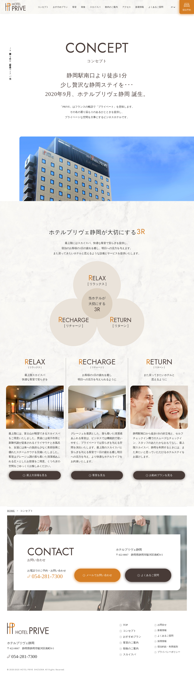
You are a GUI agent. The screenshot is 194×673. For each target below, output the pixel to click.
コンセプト (43, 7)
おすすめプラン (60, 7)
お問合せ (162, 624)
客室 (74, 7)
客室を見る (98, 475)
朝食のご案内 (131, 648)
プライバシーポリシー (168, 652)
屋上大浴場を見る (36, 475)
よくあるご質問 (155, 7)
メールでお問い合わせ (99, 575)
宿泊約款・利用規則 (167, 646)
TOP (125, 624)
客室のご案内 (131, 642)
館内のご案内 (111, 7)
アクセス (126, 7)
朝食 (83, 7)
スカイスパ (95, 7)
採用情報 (162, 641)
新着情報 (139, 7)
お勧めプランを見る (160, 475)
